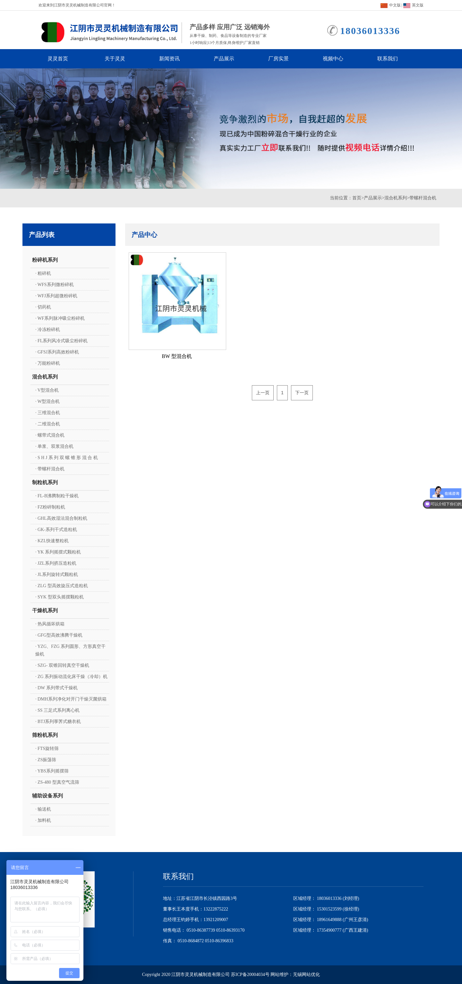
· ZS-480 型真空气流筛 (57, 782)
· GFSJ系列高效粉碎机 (57, 352)
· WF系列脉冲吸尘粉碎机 (60, 318)
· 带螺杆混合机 (49, 468)
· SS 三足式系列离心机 (57, 710)
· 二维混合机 (47, 424)
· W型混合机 (47, 401)
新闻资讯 (175, 58)
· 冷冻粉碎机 (47, 329)
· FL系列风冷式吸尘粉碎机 (61, 340)
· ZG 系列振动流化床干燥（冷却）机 (71, 676)
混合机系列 (395, 198)
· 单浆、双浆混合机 (54, 446)
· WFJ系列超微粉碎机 (56, 295)
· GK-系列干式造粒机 (56, 529)
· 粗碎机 (43, 273)
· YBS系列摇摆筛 (52, 771)
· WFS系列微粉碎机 (54, 284)
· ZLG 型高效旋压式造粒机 (61, 585)
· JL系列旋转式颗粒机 (56, 574)
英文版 (413, 5)
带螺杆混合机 (422, 198)
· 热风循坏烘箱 (49, 624)
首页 (356, 198)
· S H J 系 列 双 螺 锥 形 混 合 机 (66, 457)
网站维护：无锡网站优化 (295, 974)
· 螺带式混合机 (49, 435)
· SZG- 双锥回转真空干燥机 (62, 665)
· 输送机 (43, 809)
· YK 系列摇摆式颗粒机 (58, 552)
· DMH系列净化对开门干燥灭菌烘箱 (71, 699)
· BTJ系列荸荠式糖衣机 (58, 721)
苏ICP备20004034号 (250, 974)
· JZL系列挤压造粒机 (55, 563)
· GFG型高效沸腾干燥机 (58, 635)
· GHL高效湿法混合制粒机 (61, 518)
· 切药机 (43, 307)
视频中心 (339, 58)
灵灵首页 (62, 58)
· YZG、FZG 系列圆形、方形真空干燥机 (70, 650)
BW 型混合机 (177, 356)
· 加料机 (43, 820)
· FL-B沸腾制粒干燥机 (57, 495)
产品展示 (230, 58)
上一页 (263, 392)
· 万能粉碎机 (47, 363)
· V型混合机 (47, 390)
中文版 (391, 5)
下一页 (302, 392)
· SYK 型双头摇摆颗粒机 (59, 597)
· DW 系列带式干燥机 (56, 687)
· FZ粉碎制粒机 (50, 507)
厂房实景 (284, 58)
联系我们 (393, 58)
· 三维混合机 (47, 412)
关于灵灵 (121, 58)
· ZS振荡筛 (45, 759)
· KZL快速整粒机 (52, 540)
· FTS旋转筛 (47, 748)
